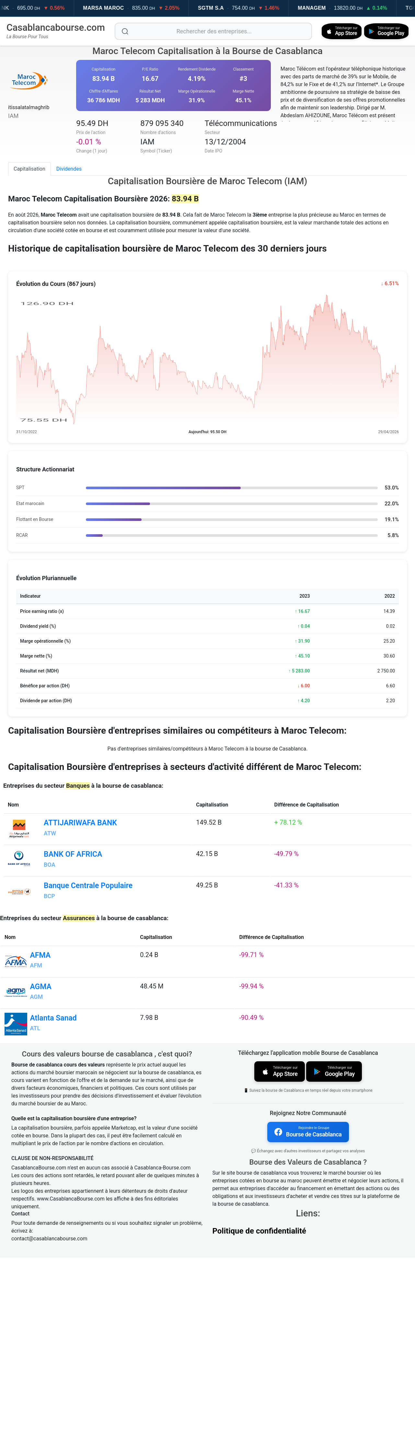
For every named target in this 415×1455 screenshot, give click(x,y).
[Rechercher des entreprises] (211, 31)
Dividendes (69, 168)
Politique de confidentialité (259, 1428)
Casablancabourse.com (55, 27)
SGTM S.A (221, 8)
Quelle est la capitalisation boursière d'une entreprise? (73, 1317)
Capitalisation (29, 168)
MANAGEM (322, 8)
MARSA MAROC (113, 8)
